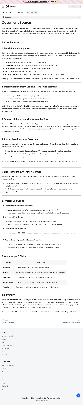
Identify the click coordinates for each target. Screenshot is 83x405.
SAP (3, 389)
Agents (4, 342)
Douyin (5, 372)
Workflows (5, 348)
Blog (3, 383)
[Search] (74, 6)
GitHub (5, 386)
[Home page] (3, 12)
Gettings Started (7, 336)
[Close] (81, 2)
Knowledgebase (7, 345)
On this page (7, 17)
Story (3, 351)
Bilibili (4, 369)
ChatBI (4, 339)
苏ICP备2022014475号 (41, 400)
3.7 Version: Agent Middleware (36, 2)
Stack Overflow (8, 366)
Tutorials (4, 354)
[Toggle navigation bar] (3, 6)
